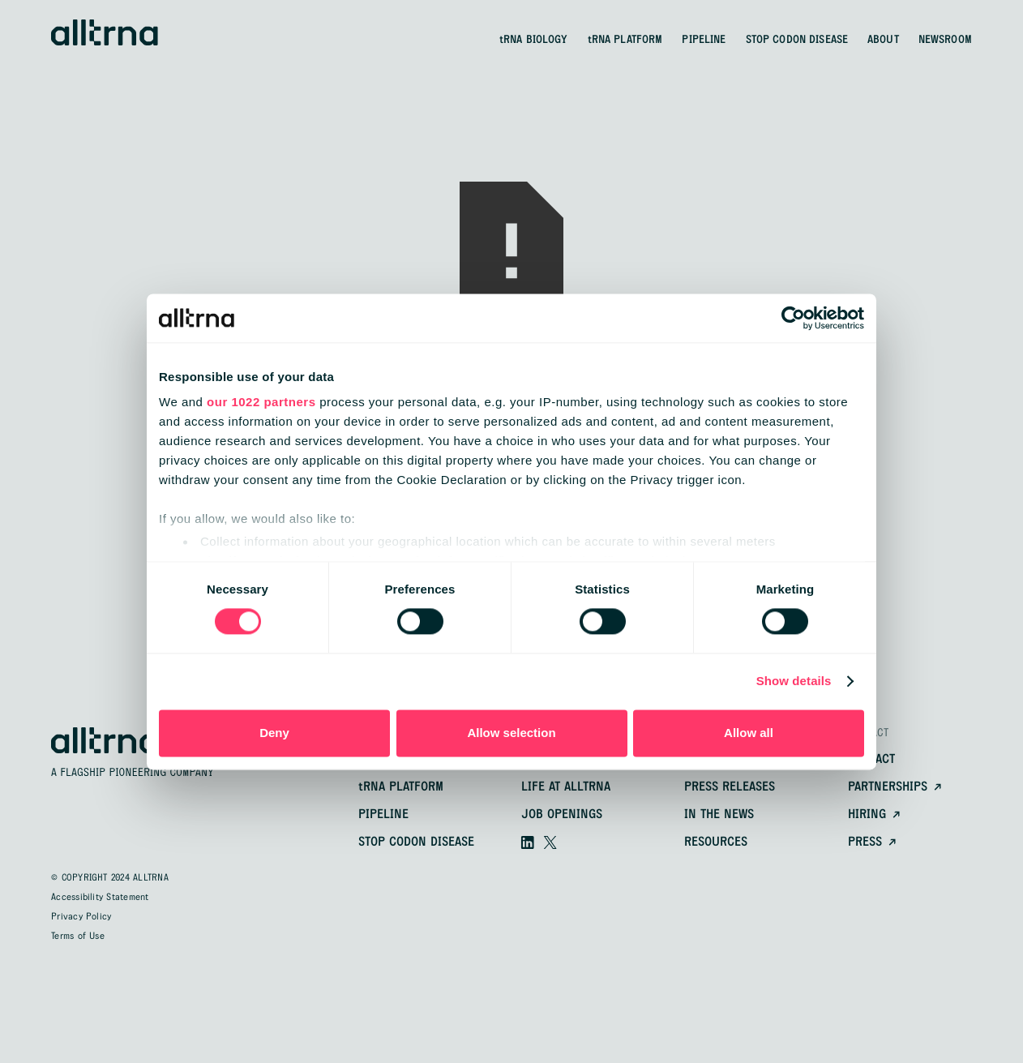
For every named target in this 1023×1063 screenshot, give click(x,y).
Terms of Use (78, 936)
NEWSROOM (945, 39)
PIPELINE (704, 39)
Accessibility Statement (100, 897)
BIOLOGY (533, 39)
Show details (794, 681)
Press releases (729, 787)
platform (400, 787)
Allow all (748, 732)
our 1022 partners (261, 402)
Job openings (561, 814)
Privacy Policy (81, 917)
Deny (274, 732)
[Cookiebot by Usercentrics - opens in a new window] (793, 318)
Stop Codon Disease (416, 842)
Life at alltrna (565, 787)
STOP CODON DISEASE (797, 39)
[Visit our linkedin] (527, 842)
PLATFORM (625, 39)
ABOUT (883, 39)
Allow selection (511, 732)
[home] (104, 32)
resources (715, 842)
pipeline (383, 814)
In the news (719, 814)
